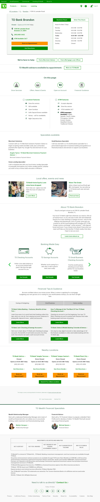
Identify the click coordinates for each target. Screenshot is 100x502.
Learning (34, 5)
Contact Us (62, 482)
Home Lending (77, 303)
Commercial (25, 1)
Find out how (74, 195)
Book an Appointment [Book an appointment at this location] (20, 375)
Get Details (23, 277)
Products (14, 6)
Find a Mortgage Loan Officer (71, 60)
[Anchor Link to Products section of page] (60, 85)
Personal (3, 1)
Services (24, 6)
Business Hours (62, 20)
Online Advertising (34, 496)
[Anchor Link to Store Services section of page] (16, 85)
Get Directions (30, 48)
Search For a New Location (50, 382)
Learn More (20, 322)
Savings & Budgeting (22, 303)
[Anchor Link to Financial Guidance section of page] (81, 85)
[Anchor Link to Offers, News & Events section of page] (38, 85)
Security (55, 496)
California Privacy (19, 496)
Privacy (9, 496)
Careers (82, 496)
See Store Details (40, 369)
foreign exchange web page (54, 392)
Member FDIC (57, 399)
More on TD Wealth (72, 67)
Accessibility (73, 496)
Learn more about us (72, 236)
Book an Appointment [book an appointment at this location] (29, 43)
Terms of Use (46, 496)
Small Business (14, 1)
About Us (49, 1)
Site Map (90, 496)
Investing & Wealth (38, 1)
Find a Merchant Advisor (47, 60)
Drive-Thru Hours (79, 20)
